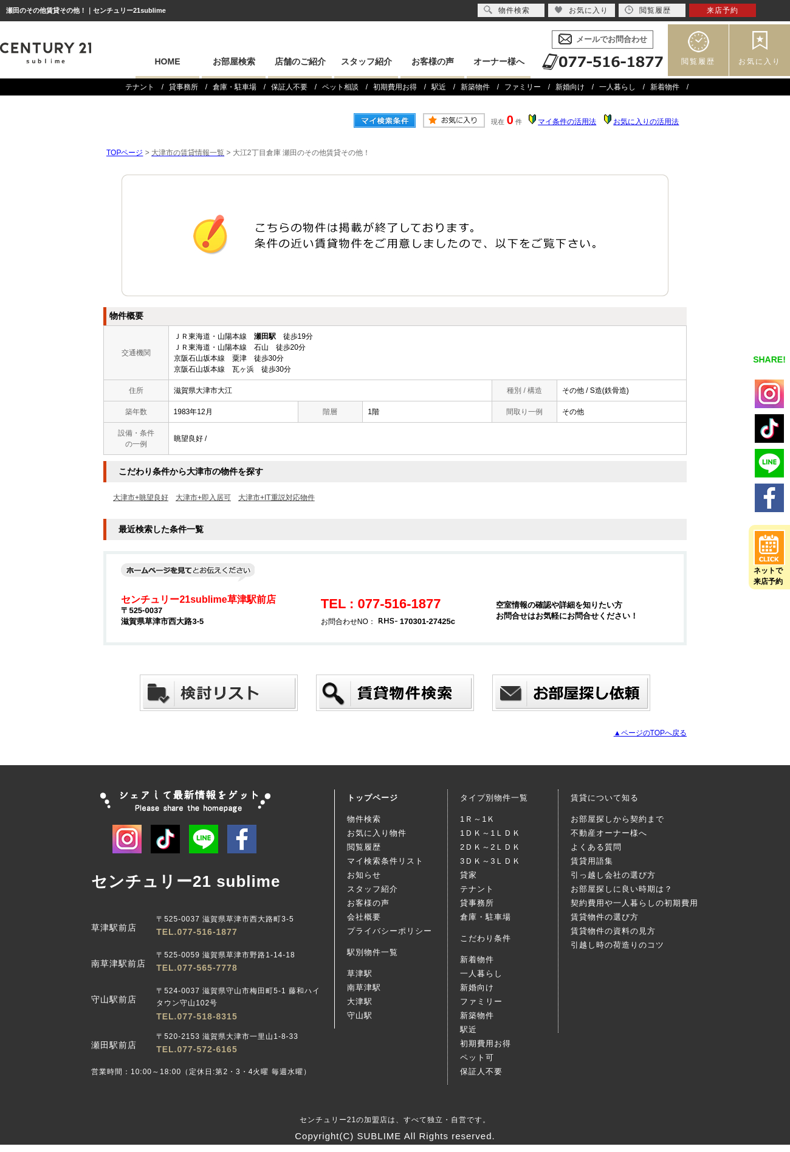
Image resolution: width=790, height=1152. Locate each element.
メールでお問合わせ (611, 39)
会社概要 (364, 916)
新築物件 (475, 87)
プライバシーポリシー (389, 930)
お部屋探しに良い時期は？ (622, 888)
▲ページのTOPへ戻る (650, 733)
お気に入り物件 (377, 833)
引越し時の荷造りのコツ (617, 944)
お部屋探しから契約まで (617, 819)
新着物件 (664, 87)
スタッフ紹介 (366, 61)
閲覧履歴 (698, 61)
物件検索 (364, 819)
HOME (167, 61)
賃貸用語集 (592, 861)
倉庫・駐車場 (234, 87)
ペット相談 (340, 87)
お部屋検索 (234, 61)
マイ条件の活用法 (567, 121)
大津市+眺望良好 (140, 497)
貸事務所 (183, 87)
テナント (139, 87)
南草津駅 (364, 987)
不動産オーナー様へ (609, 833)
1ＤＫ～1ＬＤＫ (490, 833)
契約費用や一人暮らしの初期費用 (634, 902)
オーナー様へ (498, 61)
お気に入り (759, 61)
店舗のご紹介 (300, 61)
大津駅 (360, 1001)
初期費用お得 (395, 87)
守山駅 (360, 1015)
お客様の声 (432, 61)
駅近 (438, 87)
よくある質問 (596, 847)
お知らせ (364, 875)
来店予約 (722, 10)
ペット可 (477, 1057)
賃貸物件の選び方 (605, 916)
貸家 (468, 875)
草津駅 (360, 973)
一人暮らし (617, 87)
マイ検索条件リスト (385, 861)
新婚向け (570, 87)
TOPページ (124, 152)
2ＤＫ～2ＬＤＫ (490, 847)
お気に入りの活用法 (646, 121)
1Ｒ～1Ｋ (477, 819)
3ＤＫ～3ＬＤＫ (490, 861)
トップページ (372, 797)
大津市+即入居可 (203, 497)
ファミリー (522, 87)
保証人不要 (289, 87)
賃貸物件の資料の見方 (613, 930)
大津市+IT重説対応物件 (276, 497)
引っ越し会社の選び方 (613, 875)
